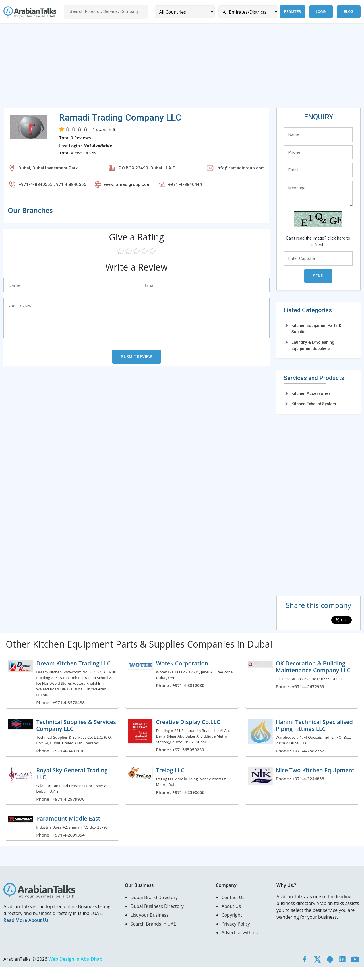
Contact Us (233, 897)
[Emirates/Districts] (248, 12)
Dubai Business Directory (157, 906)
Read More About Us (25, 920)
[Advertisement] (174, 68)
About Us (231, 906)
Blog (348, 11)
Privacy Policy (236, 924)
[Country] (184, 12)
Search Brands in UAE (153, 924)
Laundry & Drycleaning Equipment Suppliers (312, 345)
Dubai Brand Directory (154, 897)
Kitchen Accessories (311, 393)
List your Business (150, 915)
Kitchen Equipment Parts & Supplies (316, 328)
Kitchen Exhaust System (313, 404)
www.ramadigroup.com (127, 184)
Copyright (232, 915)
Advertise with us (240, 932)
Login (321, 11)
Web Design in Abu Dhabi (76, 959)
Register (292, 11)
